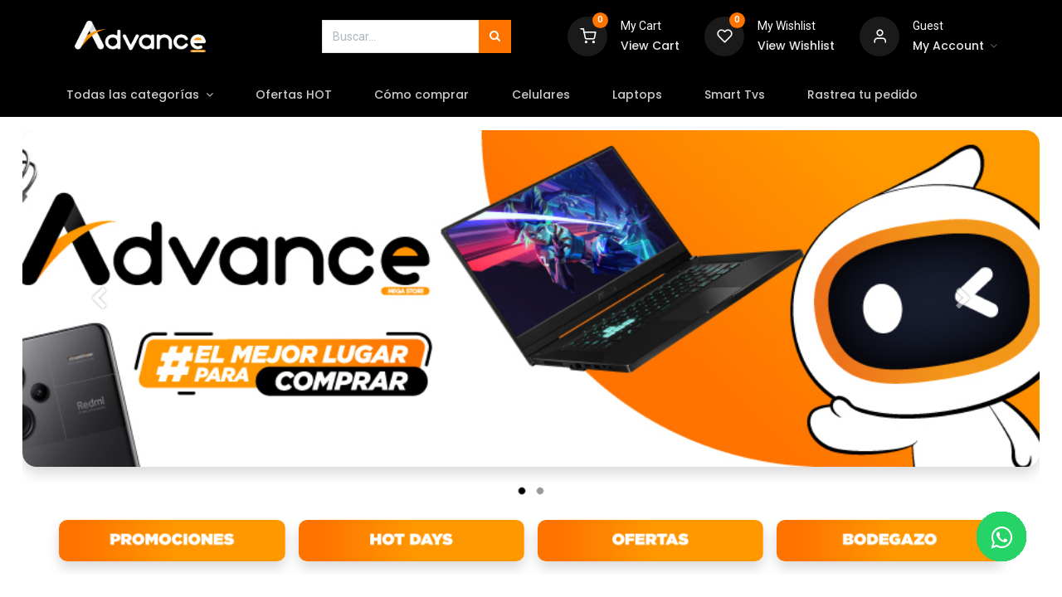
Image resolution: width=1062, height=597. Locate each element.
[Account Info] (955, 46)
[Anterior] (98, 325)
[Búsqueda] (495, 36)
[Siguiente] (963, 325)
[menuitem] (313, 95)
